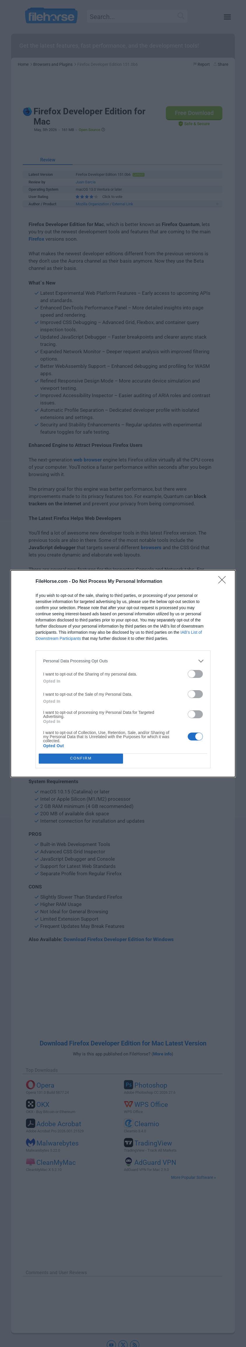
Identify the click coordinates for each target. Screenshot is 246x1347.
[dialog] (123, 673)
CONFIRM (81, 758)
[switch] (195, 674)
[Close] (223, 581)
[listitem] (123, 661)
